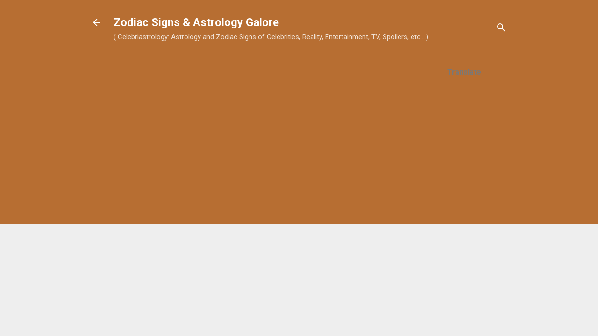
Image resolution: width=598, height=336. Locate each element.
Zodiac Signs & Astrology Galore (196, 22)
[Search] (501, 29)
